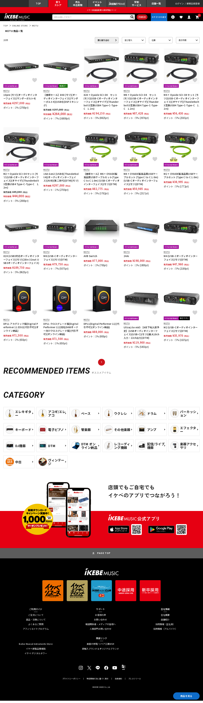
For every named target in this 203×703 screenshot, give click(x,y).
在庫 (153, 42)
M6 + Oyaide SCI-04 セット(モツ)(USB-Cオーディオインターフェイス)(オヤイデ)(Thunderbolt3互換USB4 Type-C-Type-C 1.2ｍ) (141, 104)
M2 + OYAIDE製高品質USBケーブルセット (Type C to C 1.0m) (181, 177)
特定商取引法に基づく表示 (98, 681)
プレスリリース (134, 681)
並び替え (128, 42)
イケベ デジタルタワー (36, 655)
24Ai (126, 258)
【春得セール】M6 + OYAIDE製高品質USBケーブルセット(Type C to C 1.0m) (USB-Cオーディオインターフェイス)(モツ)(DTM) (101, 181)
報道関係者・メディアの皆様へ (100, 626)
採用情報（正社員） (165, 626)
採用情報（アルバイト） (165, 631)
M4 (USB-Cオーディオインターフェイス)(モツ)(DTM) (180, 260)
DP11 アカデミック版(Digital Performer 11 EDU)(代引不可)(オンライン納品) (20, 329)
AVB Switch (90, 258)
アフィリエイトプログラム (36, 631)
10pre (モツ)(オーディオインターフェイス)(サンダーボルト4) (20, 98)
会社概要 (165, 617)
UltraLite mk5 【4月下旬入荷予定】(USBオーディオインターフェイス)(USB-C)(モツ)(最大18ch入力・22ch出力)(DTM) (141, 335)
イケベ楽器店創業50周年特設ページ (101, 11)
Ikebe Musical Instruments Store (36, 646)
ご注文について (35, 617)
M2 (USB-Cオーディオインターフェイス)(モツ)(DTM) (180, 331)
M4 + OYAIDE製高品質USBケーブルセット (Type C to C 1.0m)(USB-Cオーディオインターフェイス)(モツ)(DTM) (141, 181)
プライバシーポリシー (71, 681)
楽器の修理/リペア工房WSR (100, 646)
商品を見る (184, 695)
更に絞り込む (103, 42)
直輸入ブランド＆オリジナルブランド (100, 651)
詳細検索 (139, 18)
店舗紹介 (165, 621)
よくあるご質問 (35, 626)
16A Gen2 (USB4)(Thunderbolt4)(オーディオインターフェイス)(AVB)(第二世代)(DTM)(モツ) (61, 179)
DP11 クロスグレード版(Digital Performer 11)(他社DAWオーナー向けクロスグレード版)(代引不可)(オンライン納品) (60, 331)
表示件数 (182, 42)
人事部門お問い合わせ (100, 631)
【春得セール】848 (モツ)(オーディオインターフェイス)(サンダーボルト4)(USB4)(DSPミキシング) (60, 102)
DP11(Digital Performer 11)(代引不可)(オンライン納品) (101, 327)
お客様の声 (100, 617)
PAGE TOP (104, 555)
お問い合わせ (100, 621)
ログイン (179, 4)
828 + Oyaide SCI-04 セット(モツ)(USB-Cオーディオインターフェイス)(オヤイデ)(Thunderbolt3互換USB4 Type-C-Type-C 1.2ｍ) (101, 104)
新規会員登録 (193, 4)
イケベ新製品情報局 (36, 651)
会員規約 (118, 681)
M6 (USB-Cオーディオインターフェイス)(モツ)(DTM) (60, 260)
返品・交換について (36, 621)
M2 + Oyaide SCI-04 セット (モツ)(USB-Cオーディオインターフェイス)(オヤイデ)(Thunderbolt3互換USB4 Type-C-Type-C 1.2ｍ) (21, 183)
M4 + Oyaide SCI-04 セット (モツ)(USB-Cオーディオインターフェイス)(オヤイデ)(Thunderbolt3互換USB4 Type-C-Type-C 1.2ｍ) (181, 104)
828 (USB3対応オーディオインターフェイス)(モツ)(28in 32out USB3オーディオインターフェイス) (21, 262)
